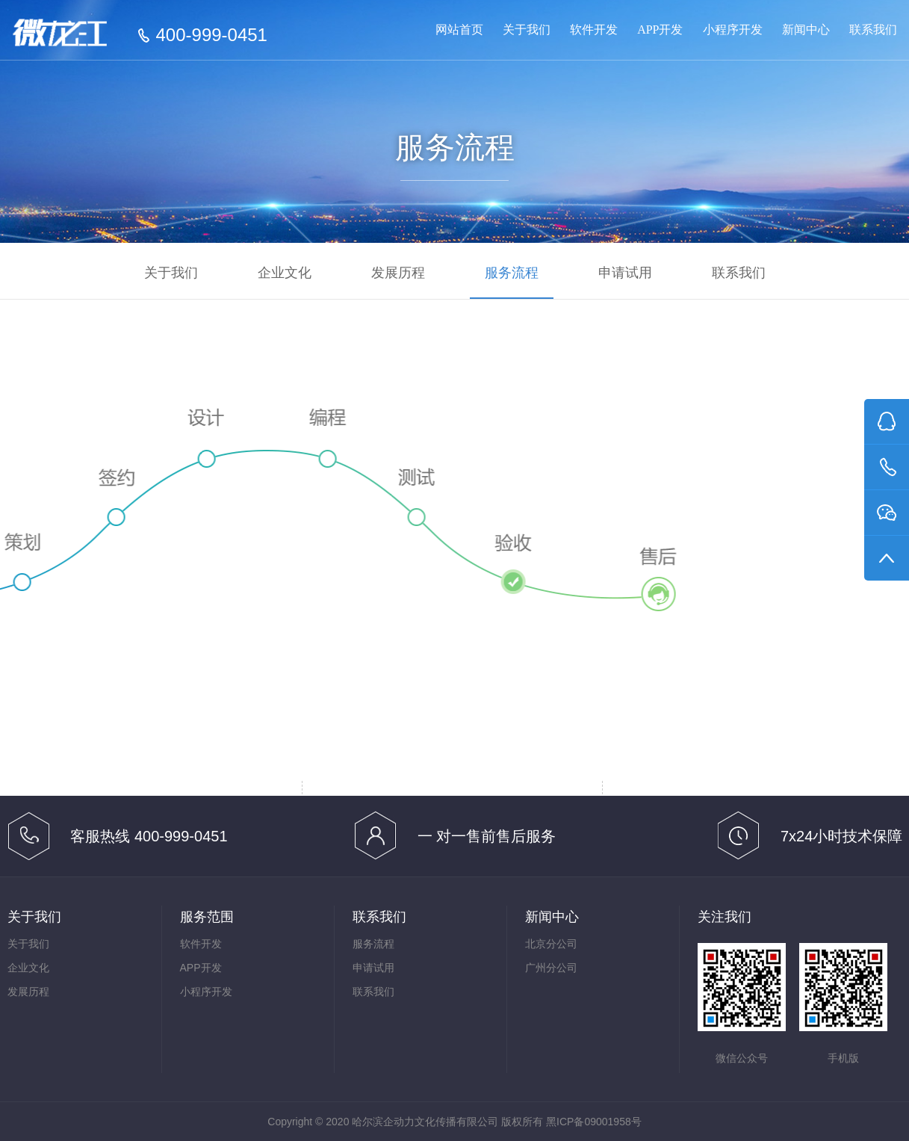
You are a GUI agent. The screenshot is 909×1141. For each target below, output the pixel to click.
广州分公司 (551, 968)
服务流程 (512, 272)
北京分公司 (551, 944)
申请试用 (625, 272)
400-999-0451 (211, 35)
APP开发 (660, 29)
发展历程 (398, 272)
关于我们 (526, 29)
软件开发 (594, 29)
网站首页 (459, 29)
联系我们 (873, 29)
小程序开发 (733, 29)
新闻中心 (806, 29)
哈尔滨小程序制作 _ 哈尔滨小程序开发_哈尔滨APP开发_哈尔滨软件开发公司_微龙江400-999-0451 (72, 37)
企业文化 (284, 272)
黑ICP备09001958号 (594, 1122)
